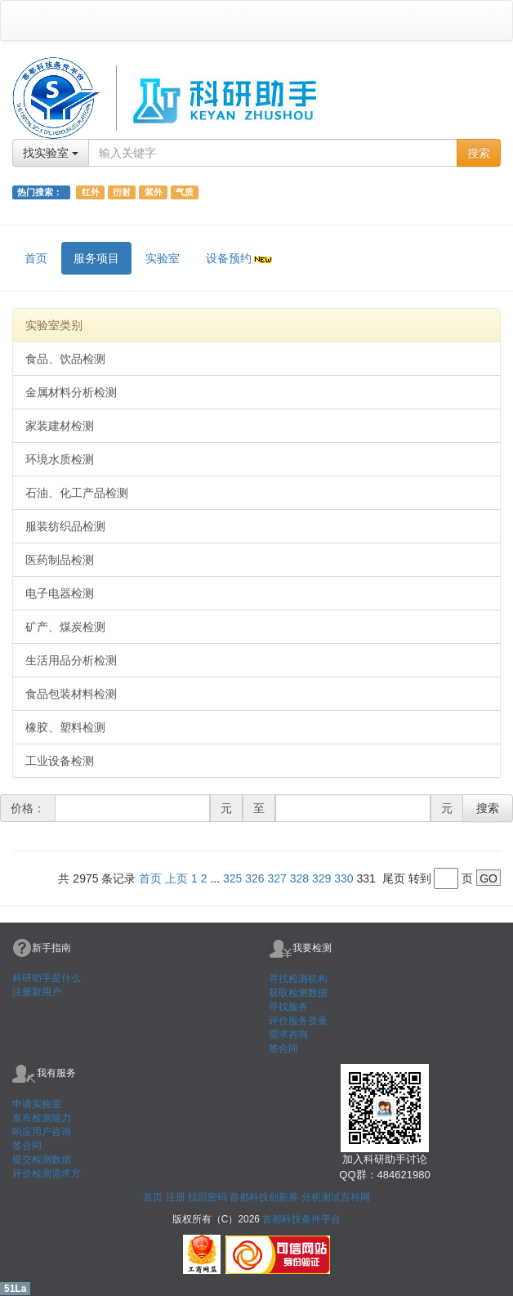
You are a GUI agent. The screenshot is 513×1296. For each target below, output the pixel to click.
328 (299, 878)
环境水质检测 (59, 459)
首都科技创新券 (264, 1197)
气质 (185, 192)
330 (343, 878)
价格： (28, 808)
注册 (175, 1197)
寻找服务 (288, 1006)
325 (232, 878)
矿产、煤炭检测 (65, 626)
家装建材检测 (59, 425)
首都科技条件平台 (301, 1219)
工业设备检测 (59, 760)
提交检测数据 (41, 1159)
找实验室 (50, 152)
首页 (36, 258)
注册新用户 (36, 992)
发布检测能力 (41, 1118)
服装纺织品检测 (65, 526)
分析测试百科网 (335, 1197)
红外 (91, 192)
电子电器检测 (59, 593)
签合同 (283, 1048)
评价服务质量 (298, 1020)
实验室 (162, 258)
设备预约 (240, 258)
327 (277, 878)
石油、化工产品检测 (76, 492)
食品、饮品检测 (65, 358)
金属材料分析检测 (71, 392)
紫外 (154, 192)
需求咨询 (288, 1034)
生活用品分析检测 (71, 660)
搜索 (478, 152)
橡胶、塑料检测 (65, 727)
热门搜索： (41, 192)
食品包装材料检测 (71, 693)
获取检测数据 (298, 993)
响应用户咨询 (41, 1131)
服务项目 (96, 258)
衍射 (122, 192)
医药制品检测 (59, 559)
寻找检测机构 (298, 979)
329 (321, 878)
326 (254, 878)
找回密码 (207, 1197)
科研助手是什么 (46, 978)
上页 (176, 878)
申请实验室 (36, 1104)
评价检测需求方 (46, 1173)
